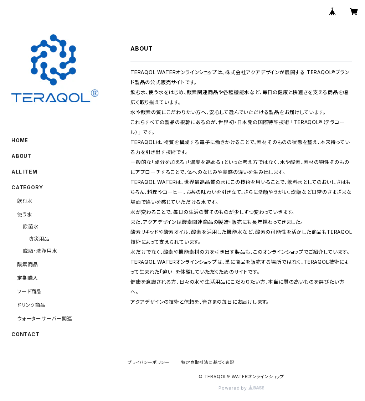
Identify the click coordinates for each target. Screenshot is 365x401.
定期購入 (27, 278)
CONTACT (25, 334)
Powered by (241, 388)
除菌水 (30, 226)
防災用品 (39, 239)
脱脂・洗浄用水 (40, 251)
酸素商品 (27, 264)
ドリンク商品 (31, 305)
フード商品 (37, 291)
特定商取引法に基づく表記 (208, 362)
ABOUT (21, 156)
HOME (19, 140)
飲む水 (24, 201)
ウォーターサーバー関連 (44, 318)
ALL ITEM (24, 172)
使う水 (24, 214)
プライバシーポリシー (149, 362)
